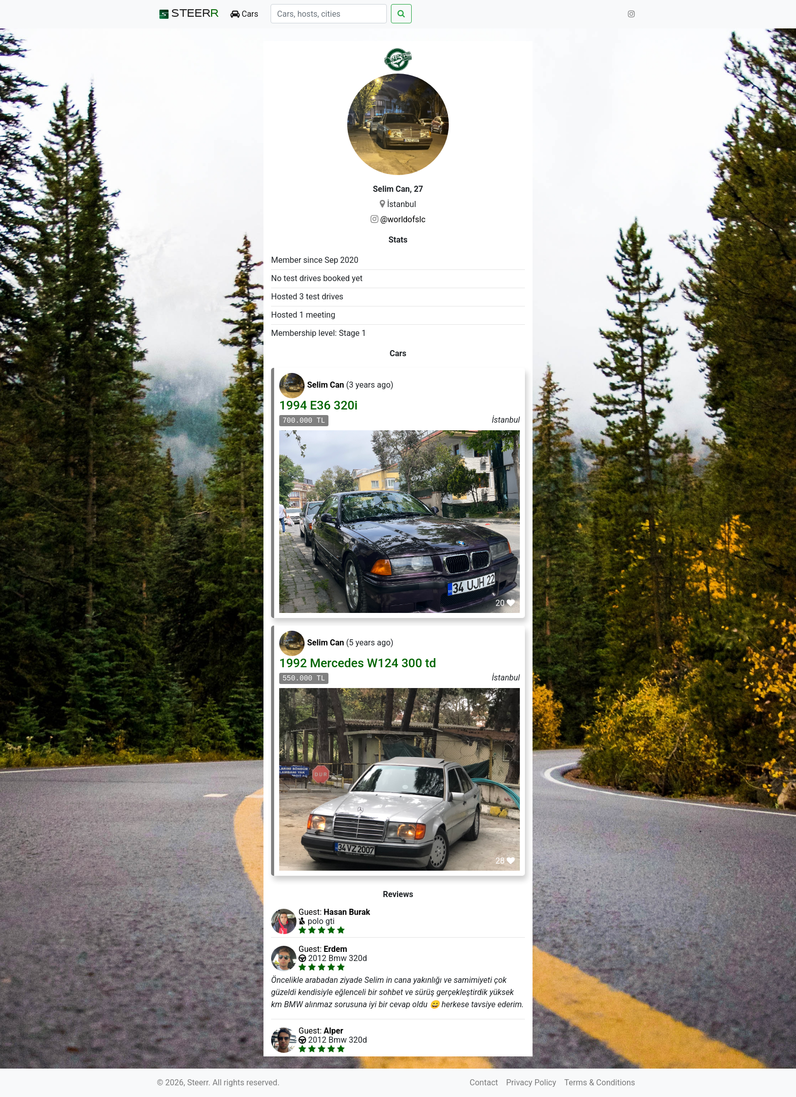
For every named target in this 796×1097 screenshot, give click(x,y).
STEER (187, 14)
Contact (484, 1082)
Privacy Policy (531, 1082)
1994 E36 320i (318, 405)
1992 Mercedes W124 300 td (357, 663)
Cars (244, 14)
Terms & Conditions (600, 1082)
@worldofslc (402, 219)
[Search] (329, 13)
